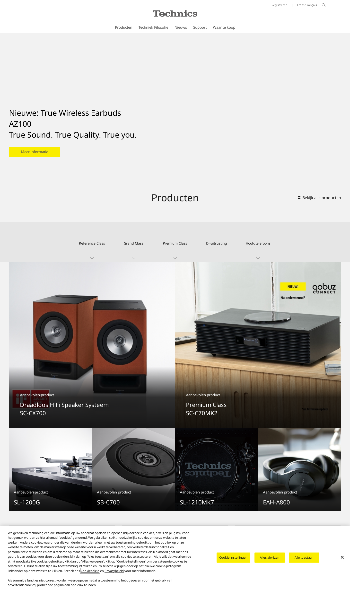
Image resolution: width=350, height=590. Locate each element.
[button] (92, 242)
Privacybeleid (114, 571)
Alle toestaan (304, 557)
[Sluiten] (342, 557)
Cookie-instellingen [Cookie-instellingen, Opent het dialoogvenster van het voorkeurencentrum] (233, 557)
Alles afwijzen (269, 557)
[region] (175, 558)
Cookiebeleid (90, 571)
